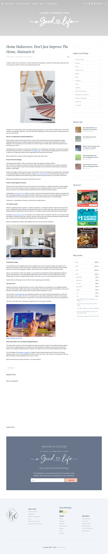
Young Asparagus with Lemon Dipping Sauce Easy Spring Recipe (91, 156)
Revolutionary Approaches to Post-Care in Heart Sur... (88, 316)
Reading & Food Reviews (82, 94)
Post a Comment (28, 57)
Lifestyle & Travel (23, 3)
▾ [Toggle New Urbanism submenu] (29, 3)
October (78, 283)
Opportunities (52, 3)
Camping (77, 87)
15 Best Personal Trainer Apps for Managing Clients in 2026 (91, 165)
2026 (76, 262)
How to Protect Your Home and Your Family (87, 304)
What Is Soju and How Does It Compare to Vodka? (91, 147)
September (79, 286)
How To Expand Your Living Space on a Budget (87, 299)
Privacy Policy (86, 531)
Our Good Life (61, 547)
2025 (76, 266)
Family (77, 66)
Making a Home (86, 523)
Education (78, 80)
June (77, 296)
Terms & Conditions (87, 528)
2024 (76, 270)
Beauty (77, 73)
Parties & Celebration (81, 98)
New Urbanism (86, 526)
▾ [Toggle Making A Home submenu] (14, 3)
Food (76, 77)
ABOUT (42, 3)
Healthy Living (79, 70)
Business (35, 3)
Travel (76, 84)
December (79, 277)
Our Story (85, 521)
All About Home (79, 59)
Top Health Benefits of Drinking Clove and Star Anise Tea (90, 128)
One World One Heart (89, 137)
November (79, 280)
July (77, 293)
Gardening (78, 101)
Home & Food (9, 3)
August (78, 290)
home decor (11, 368)
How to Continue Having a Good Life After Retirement (87, 312)
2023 (76, 274)
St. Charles (78, 105)
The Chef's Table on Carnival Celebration (88, 308)
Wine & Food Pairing (80, 91)
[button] (68, 57)
